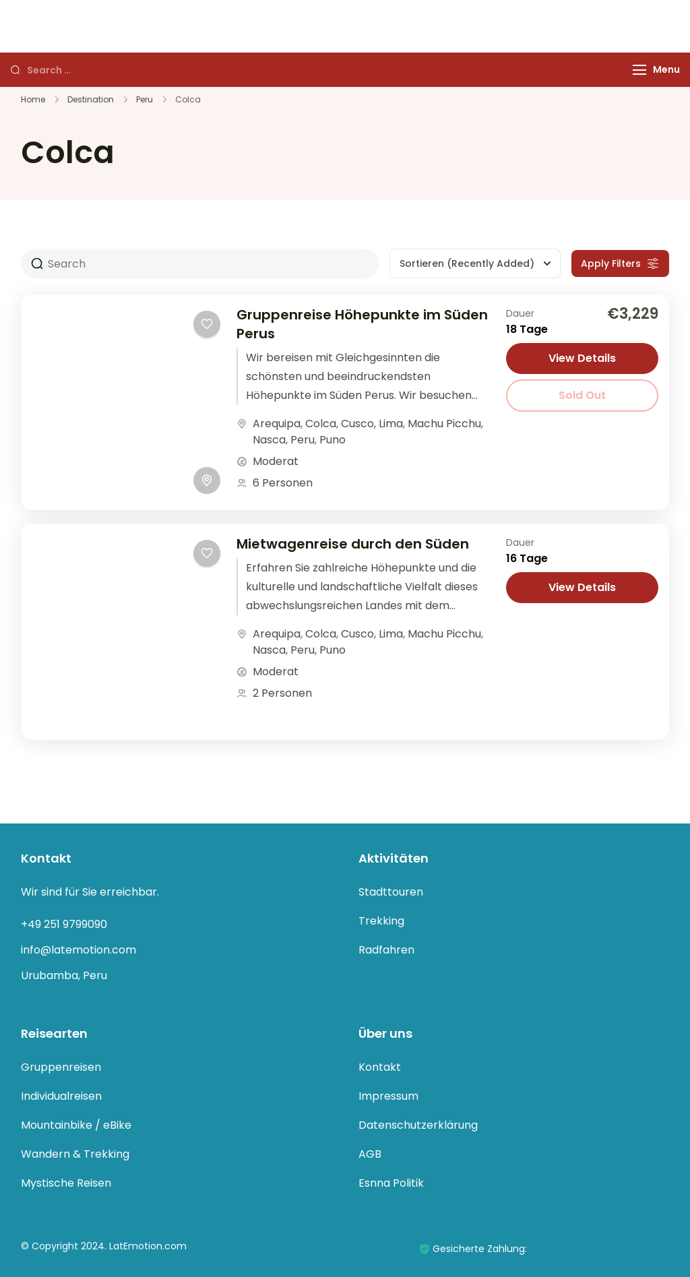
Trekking (381, 921)
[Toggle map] (206, 480)
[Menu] (639, 70)
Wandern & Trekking (75, 1154)
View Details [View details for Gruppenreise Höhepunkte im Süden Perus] (582, 358)
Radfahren (386, 950)
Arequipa (277, 423)
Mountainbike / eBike (76, 1125)
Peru (302, 439)
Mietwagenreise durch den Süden (353, 543)
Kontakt (379, 1067)
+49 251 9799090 (64, 924)
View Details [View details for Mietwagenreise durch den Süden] (582, 587)
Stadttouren (390, 892)
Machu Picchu (444, 423)
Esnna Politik (391, 1183)
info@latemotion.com (78, 950)
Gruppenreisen (61, 1067)
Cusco (357, 423)
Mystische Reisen (66, 1183)
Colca (320, 423)
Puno (332, 439)
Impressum (388, 1096)
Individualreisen (61, 1096)
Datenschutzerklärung (418, 1125)
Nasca (269, 439)
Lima (391, 423)
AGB (369, 1154)
